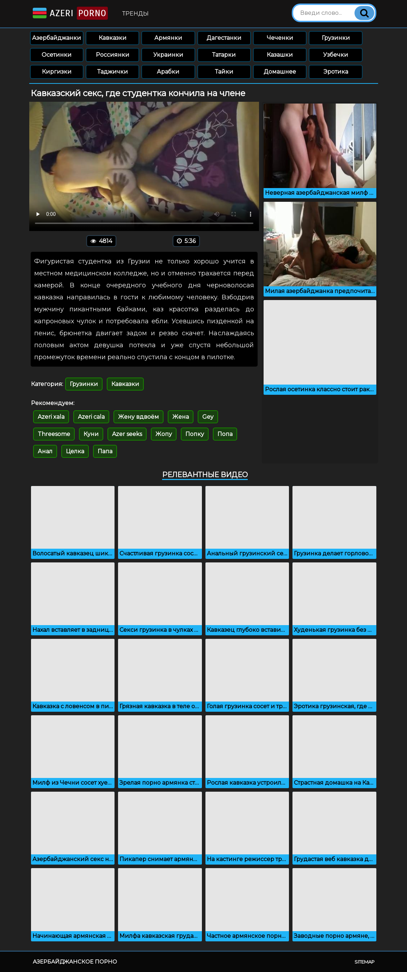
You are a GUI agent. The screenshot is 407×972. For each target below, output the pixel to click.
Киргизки (57, 71)
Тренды (135, 13)
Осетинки (57, 54)
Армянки (168, 38)
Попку (194, 434)
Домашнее (280, 71)
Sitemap (364, 962)
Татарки (224, 54)
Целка (75, 451)
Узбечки (335, 54)
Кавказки (113, 38)
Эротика (335, 71)
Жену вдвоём (138, 416)
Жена (180, 416)
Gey (208, 416)
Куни (91, 434)
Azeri (69, 13)
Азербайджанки (56, 38)
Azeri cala (91, 416)
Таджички (112, 71)
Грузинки (336, 38)
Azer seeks (127, 434)
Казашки (280, 54)
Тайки (224, 71)
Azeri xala (51, 416)
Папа (105, 451)
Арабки (168, 71)
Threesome (54, 434)
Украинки (168, 54)
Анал (45, 451)
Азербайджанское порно (75, 961)
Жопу (163, 434)
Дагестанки (223, 38)
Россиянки (112, 54)
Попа (225, 434)
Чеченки (280, 38)
